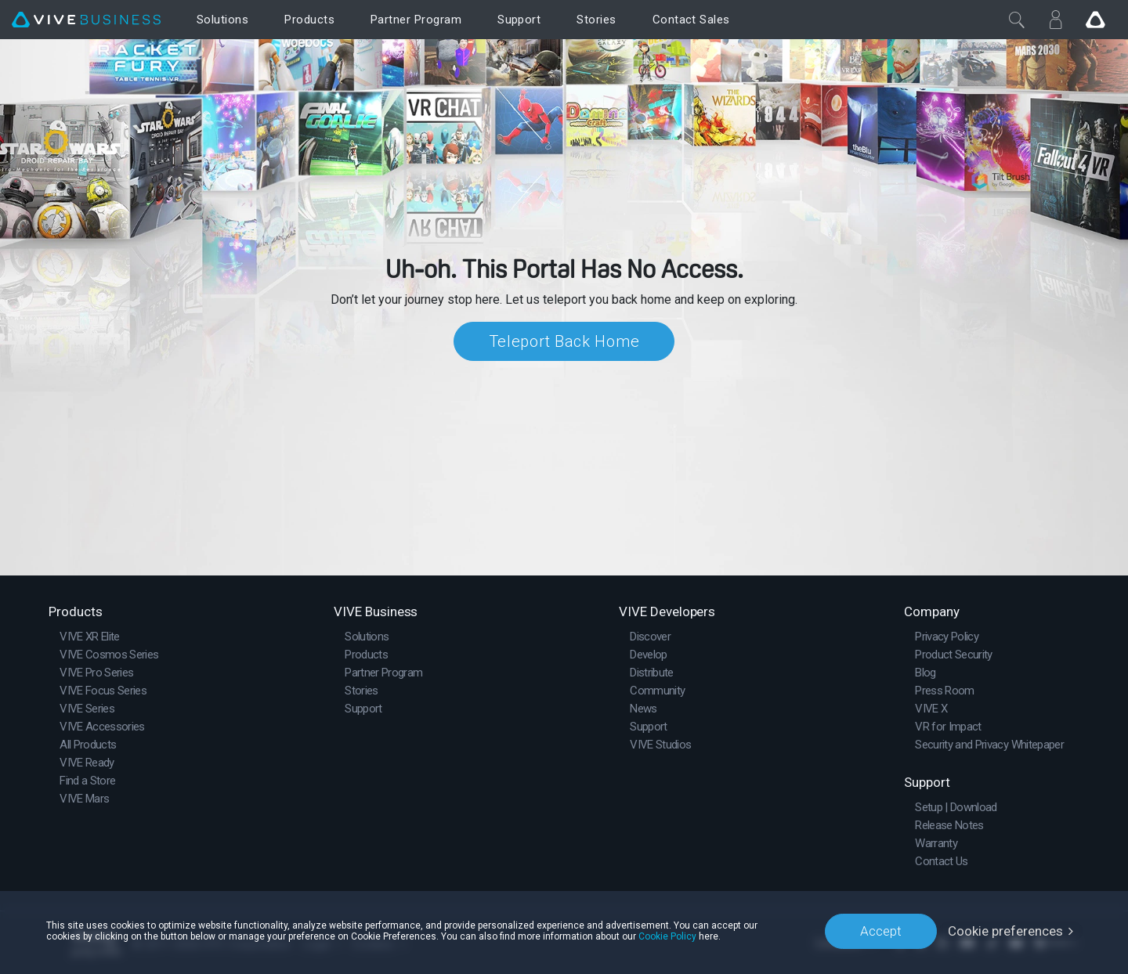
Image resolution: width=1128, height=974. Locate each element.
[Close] (1016, 19)
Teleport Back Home (564, 341)
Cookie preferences (1005, 931)
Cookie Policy (667, 936)
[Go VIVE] (1095, 19)
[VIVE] (86, 20)
